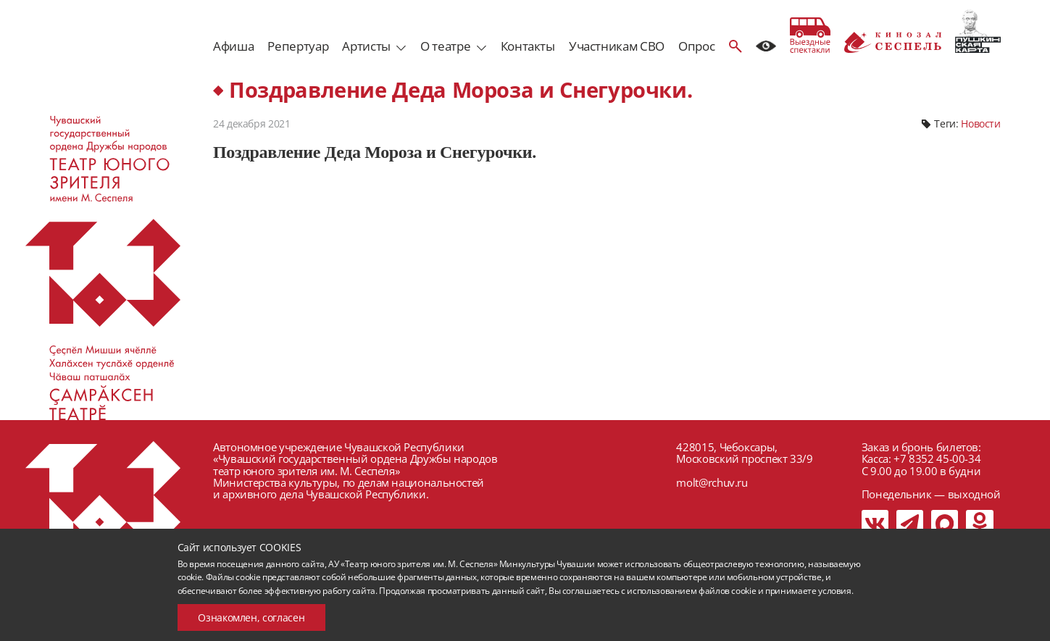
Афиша (233, 46)
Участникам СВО (616, 46)
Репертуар (297, 46)
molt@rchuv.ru (711, 482)
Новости (980, 123)
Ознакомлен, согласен (251, 617)
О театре (445, 46)
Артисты (366, 46)
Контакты (528, 46)
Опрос (696, 46)
